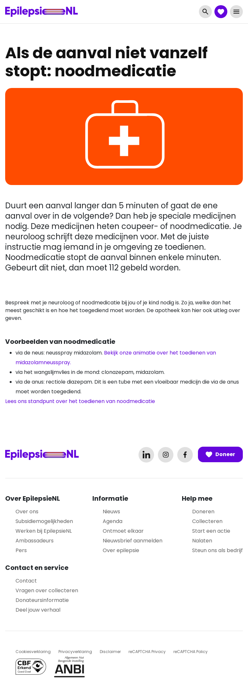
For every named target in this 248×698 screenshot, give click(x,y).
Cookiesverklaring (33, 651)
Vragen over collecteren (47, 590)
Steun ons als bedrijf (217, 550)
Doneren (203, 511)
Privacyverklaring (75, 651)
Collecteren (207, 521)
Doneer (220, 454)
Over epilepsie (121, 550)
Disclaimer (110, 651)
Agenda (112, 521)
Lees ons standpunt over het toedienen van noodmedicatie (80, 401)
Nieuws (111, 511)
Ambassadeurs (35, 540)
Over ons (27, 511)
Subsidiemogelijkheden (44, 521)
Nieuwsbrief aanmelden (132, 540)
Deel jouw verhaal (38, 610)
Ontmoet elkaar (123, 531)
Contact (26, 580)
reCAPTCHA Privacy (147, 651)
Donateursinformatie (42, 600)
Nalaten (202, 540)
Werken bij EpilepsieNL (44, 531)
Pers (21, 550)
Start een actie (211, 531)
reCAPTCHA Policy (190, 651)
